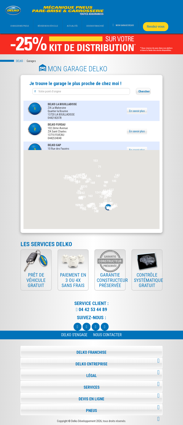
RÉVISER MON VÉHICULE (48, 26)
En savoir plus (137, 111)
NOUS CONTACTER (107, 335)
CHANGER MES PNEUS (19, 26)
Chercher (144, 91)
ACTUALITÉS (72, 26)
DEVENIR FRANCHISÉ (95, 26)
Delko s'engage (74, 335)
